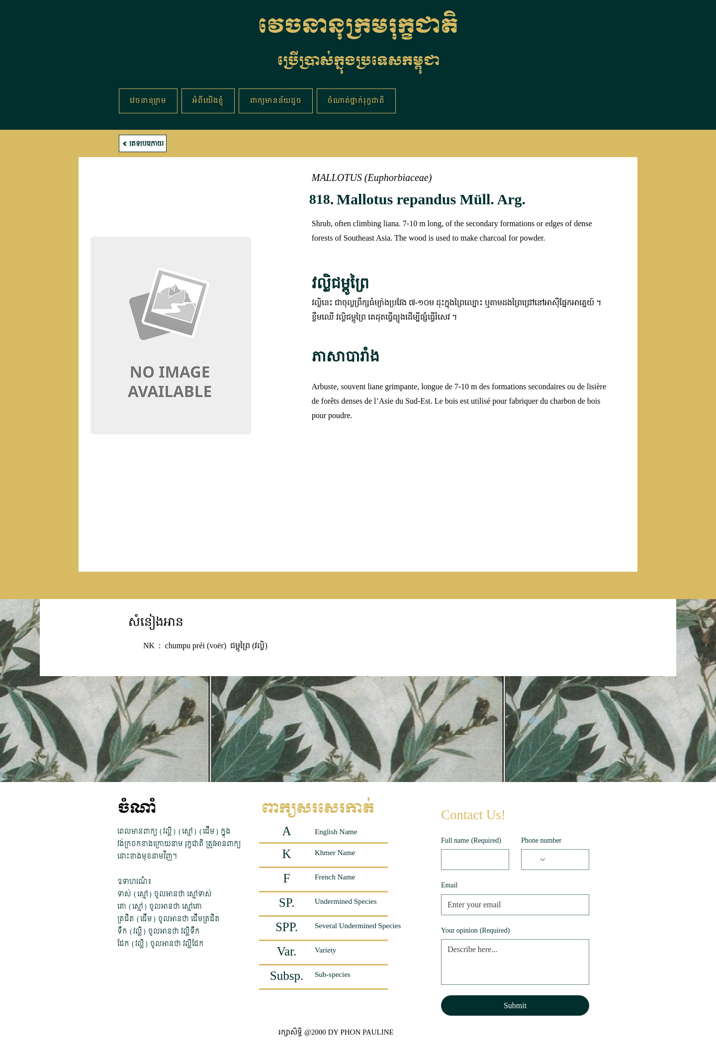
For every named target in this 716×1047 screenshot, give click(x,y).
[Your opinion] (515, 962)
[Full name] (472, 860)
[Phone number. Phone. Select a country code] (537, 860)
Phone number (541, 840)
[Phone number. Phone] (564, 860)
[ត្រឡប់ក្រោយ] (143, 143)
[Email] (512, 905)
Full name (471, 841)
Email (449, 885)
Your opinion (475, 931)
